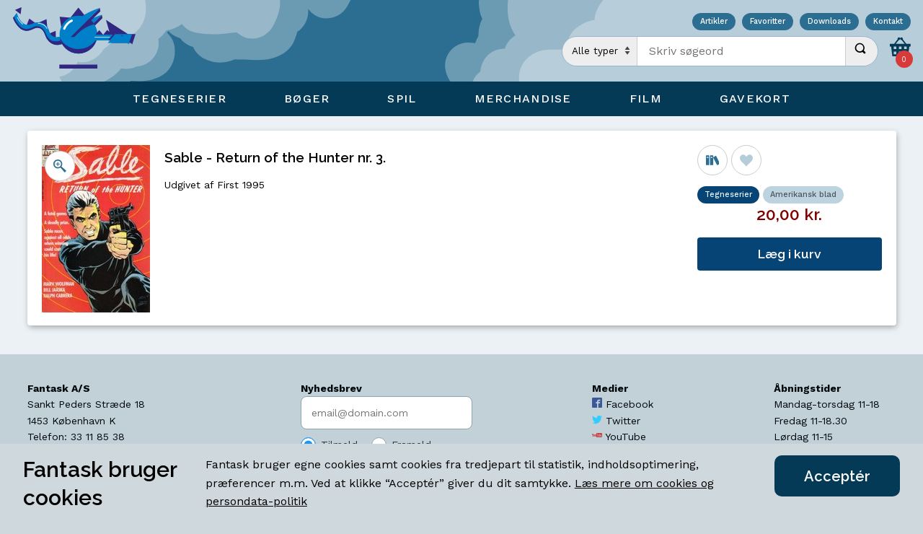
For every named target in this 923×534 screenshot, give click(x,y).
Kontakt (888, 22)
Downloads (829, 22)
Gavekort (755, 98)
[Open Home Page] (81, 40)
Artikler (714, 22)
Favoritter (767, 22)
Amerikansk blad (803, 194)
